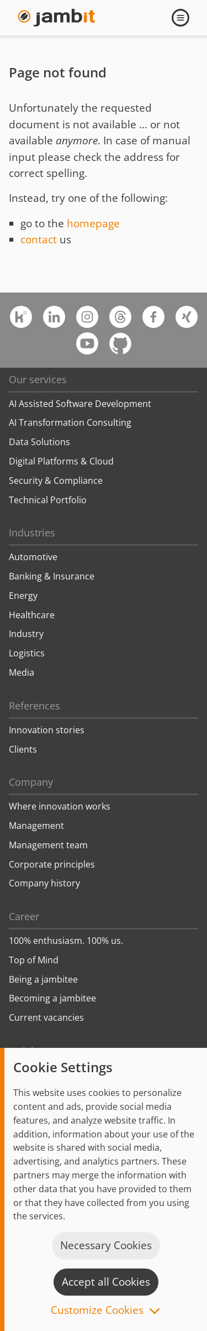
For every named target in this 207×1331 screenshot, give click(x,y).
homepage (93, 223)
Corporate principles (52, 864)
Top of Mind (34, 960)
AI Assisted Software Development (80, 404)
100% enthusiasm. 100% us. (66, 941)
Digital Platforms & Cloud (61, 461)
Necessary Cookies (106, 1245)
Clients (23, 749)
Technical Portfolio (48, 500)
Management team (48, 845)
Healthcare (32, 615)
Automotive (33, 557)
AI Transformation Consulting (70, 422)
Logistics (27, 653)
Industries (32, 532)
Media (21, 672)
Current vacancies (46, 1017)
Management (36, 826)
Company (31, 782)
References (34, 705)
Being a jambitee (43, 979)
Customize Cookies (97, 1310)
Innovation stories (46, 730)
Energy (23, 595)
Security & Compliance (56, 480)
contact (38, 239)
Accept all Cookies (106, 1282)
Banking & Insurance (51, 576)
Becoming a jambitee (52, 998)
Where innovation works (59, 806)
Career (24, 916)
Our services (38, 379)
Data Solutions (39, 442)
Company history (44, 883)
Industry (26, 634)
